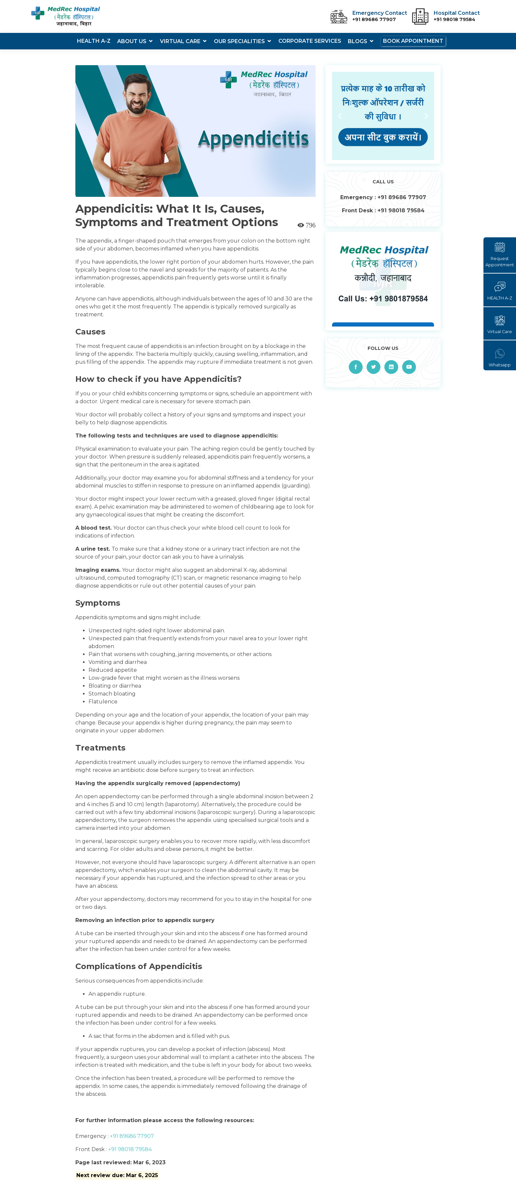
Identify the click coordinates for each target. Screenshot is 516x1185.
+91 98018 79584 (129, 1149)
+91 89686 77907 (131, 1136)
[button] (340, 116)
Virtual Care (180, 41)
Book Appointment (413, 41)
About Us (131, 41)
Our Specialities (239, 41)
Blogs (357, 41)
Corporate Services (309, 41)
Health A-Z (94, 41)
